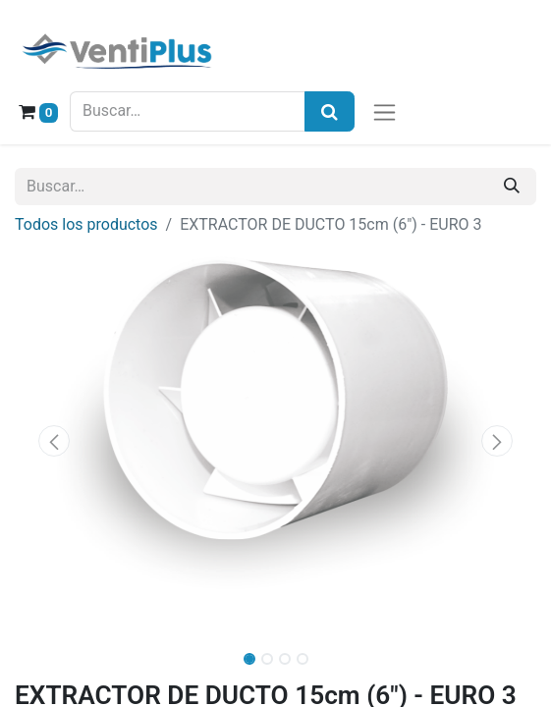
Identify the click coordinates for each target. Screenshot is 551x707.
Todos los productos (86, 224)
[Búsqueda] (329, 111)
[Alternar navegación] (384, 111)
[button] (54, 441)
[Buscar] (511, 186)
